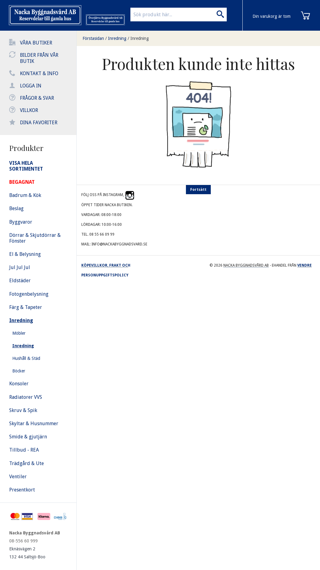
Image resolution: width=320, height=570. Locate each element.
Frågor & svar (37, 98)
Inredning (117, 38)
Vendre (304, 265)
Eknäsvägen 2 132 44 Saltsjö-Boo (27, 552)
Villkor (29, 110)
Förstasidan (93, 38)
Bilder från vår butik (39, 58)
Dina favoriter (38, 122)
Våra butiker (36, 43)
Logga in (30, 86)
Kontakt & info (39, 73)
